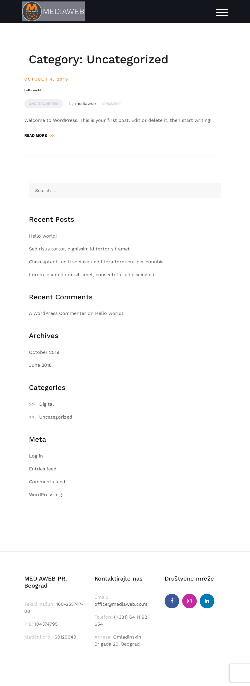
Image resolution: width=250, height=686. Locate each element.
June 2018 (40, 365)
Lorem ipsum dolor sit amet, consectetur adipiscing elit (92, 274)
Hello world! (33, 90)
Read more (39, 135)
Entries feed (42, 469)
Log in (36, 456)
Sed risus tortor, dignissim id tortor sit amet (79, 249)
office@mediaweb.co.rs (120, 604)
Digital (46, 404)
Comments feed (47, 481)
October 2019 (44, 352)
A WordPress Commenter (57, 313)
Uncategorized (44, 104)
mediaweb (85, 103)
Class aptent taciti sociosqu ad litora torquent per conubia (96, 261)
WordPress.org (45, 494)
